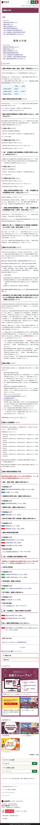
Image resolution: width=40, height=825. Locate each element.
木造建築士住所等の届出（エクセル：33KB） (16, 577)
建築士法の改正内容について (10, 22)
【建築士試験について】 (9, 48)
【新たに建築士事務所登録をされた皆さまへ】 (14, 58)
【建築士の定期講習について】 (10, 50)
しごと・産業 (11, 778)
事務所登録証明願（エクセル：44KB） (14, 539)
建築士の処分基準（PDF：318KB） (14, 615)
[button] (28, 2)
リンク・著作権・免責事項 (9, 789)
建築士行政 (8, 655)
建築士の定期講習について (10, 26)
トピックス (6, 20)
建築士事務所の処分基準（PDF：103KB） (15, 618)
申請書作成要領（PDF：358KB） (13, 542)
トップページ (4, 778)
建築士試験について (8, 24)
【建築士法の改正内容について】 (11, 46)
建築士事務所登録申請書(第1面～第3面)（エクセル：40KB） (20, 489)
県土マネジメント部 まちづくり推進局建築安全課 (14, 642)
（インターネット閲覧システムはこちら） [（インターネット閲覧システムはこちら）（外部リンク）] (11, 110)
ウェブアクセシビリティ (9, 792)
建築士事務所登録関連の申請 (10, 28)
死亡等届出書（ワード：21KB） (13, 599)
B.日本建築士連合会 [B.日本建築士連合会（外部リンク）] (9, 398)
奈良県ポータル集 (34, 754)
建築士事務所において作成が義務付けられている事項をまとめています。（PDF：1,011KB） (21, 628)
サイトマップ (6, 795)
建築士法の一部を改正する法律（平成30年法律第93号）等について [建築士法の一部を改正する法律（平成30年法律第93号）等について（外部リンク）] (17, 260)
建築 (22, 778)
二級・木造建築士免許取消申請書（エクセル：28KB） (18, 588)
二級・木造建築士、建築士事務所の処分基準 (14, 32)
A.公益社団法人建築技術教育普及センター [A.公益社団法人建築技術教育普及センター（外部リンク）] (14, 396)
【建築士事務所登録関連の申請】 (11, 52)
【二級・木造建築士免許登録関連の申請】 (13, 54)
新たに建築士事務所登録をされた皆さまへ (13, 34)
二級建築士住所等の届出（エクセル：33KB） (16, 574)
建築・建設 (17, 778)
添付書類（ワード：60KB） (12, 492)
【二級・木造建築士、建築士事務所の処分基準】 (14, 56)
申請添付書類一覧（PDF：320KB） (14, 545)
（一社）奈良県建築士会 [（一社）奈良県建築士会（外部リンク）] (7, 605)
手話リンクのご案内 (21, 811)
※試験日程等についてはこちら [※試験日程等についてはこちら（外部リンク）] (9, 417)
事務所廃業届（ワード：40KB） (13, 514)
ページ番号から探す (9, 767)
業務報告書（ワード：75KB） (12, 525)
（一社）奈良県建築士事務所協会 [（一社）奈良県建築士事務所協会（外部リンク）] (9, 551)
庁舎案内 (5, 818)
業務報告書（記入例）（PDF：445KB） (15, 528)
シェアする (22, 647)
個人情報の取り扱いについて (10, 786)
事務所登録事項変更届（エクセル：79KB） (16, 503)
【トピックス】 (6, 45)
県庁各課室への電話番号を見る (10, 815)
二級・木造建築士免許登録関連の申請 (12, 30)
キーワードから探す (9, 760)
